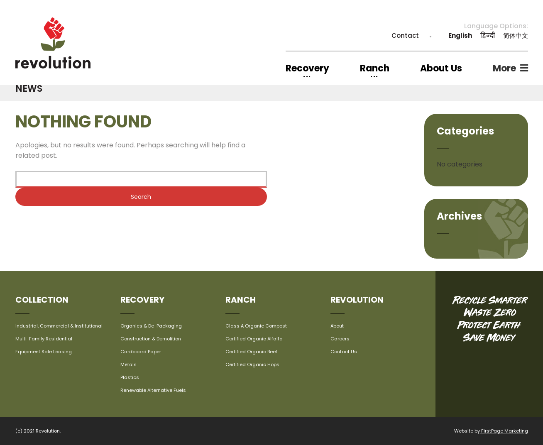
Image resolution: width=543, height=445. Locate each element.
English (460, 35)
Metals (128, 364)
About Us (441, 68)
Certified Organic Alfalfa (254, 338)
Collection (41, 300)
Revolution (357, 300)
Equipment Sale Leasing (43, 351)
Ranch (240, 300)
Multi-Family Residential (43, 338)
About (337, 326)
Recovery (142, 300)
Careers (340, 338)
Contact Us (343, 351)
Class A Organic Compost (256, 326)
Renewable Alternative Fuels (153, 390)
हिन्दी (487, 35)
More (504, 68)
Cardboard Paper (140, 351)
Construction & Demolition (150, 338)
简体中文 (515, 35)
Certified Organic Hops (252, 364)
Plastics (129, 377)
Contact (405, 35)
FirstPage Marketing (504, 431)
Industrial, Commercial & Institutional (59, 326)
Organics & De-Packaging (151, 326)
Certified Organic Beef (251, 351)
